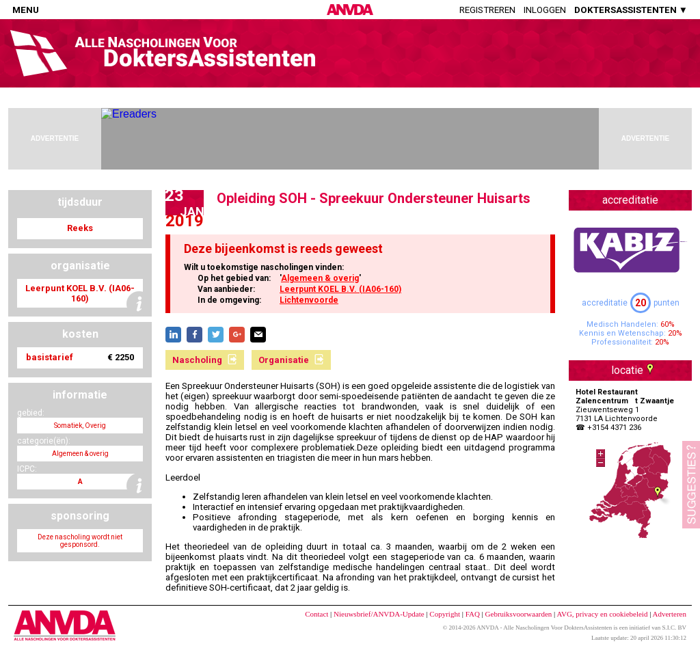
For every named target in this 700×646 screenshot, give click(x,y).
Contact (316, 614)
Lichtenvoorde (309, 300)
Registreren (487, 10)
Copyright (444, 614)
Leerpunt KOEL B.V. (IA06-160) (340, 289)
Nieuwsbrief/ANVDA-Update (379, 614)
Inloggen (545, 10)
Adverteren (669, 614)
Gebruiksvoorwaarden (518, 614)
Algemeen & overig (320, 278)
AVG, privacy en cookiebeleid (601, 614)
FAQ (473, 614)
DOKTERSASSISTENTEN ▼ (631, 10)
